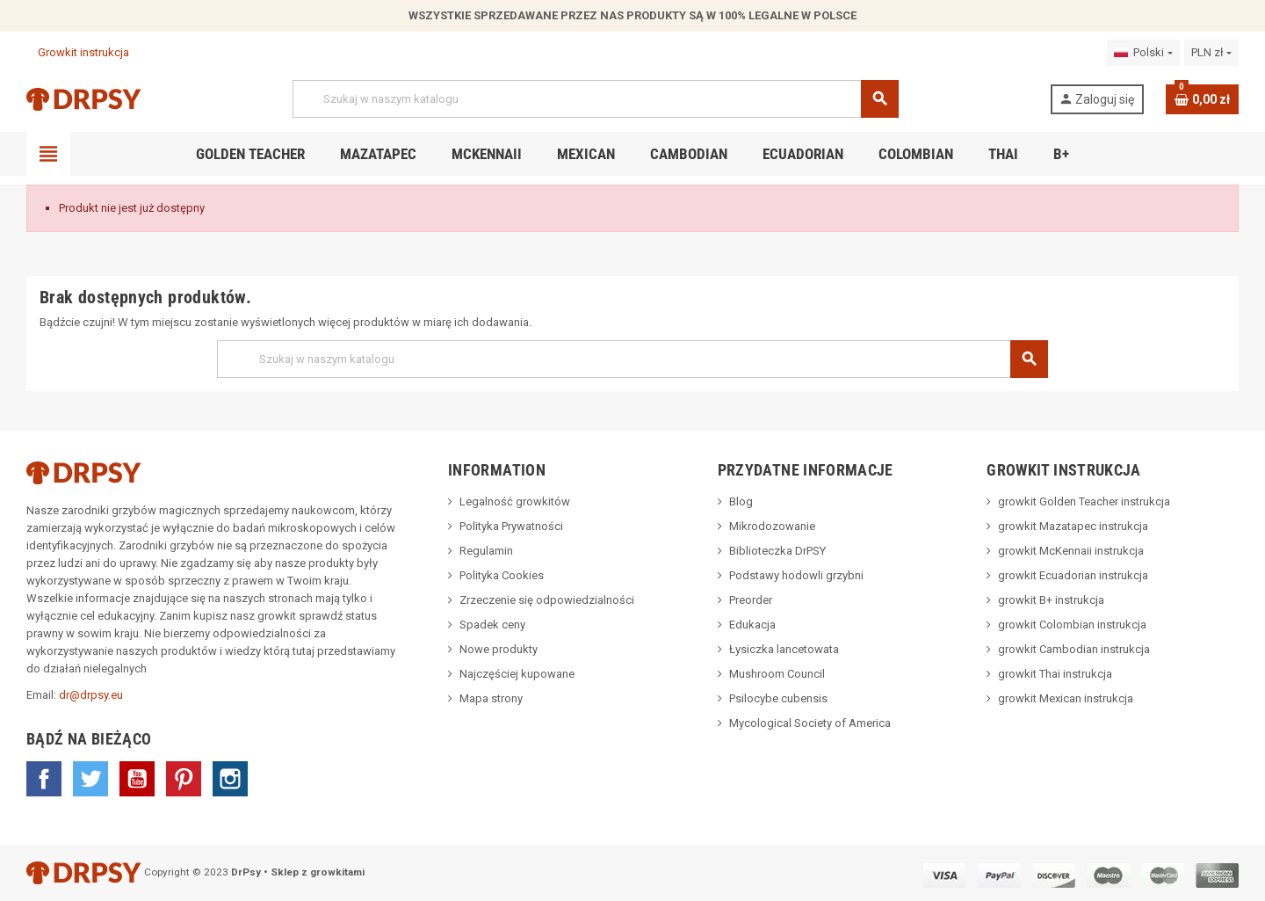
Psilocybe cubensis (778, 698)
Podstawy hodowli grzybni (796, 575)
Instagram (230, 778)
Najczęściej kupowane (517, 673)
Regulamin (486, 550)
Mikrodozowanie (772, 526)
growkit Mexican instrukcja (1065, 698)
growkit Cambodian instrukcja (1074, 649)
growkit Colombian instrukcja (1072, 624)
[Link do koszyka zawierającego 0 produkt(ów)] (1202, 99)
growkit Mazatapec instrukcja (1073, 526)
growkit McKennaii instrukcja (1071, 550)
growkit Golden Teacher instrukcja (1084, 501)
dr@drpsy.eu (91, 694)
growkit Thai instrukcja (1055, 673)
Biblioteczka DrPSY (777, 550)
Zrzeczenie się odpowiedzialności (546, 600)
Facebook (43, 778)
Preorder (750, 600)
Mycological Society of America (810, 723)
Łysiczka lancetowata (784, 649)
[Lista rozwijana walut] (1211, 53)
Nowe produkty (498, 649)
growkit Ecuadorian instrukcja (1073, 575)
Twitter (90, 778)
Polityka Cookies (501, 575)
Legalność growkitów (514, 501)
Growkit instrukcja (77, 52)
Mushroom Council (777, 673)
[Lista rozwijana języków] (1143, 53)
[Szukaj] (596, 99)
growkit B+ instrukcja (1051, 600)
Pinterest (183, 778)
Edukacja (752, 624)
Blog (741, 501)
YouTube (137, 778)
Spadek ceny (492, 624)
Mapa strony (491, 698)
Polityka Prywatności (511, 526)
